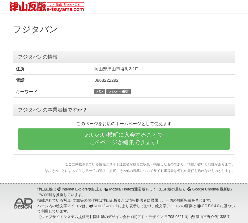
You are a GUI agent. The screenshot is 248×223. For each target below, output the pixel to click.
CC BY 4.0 (210, 206)
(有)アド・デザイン (147, 217)
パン (99, 91)
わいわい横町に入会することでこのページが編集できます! (124, 138)
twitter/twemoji (105, 206)
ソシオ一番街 (118, 91)
